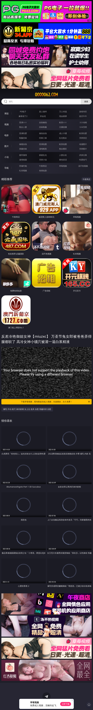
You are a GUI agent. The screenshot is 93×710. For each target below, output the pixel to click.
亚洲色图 (43, 144)
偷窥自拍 (23, 144)
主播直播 (63, 127)
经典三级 (43, 138)
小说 (6, 157)
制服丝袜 (23, 138)
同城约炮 (23, 166)
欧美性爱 (83, 133)
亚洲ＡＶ (23, 122)
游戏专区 (83, 111)
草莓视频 (63, 166)
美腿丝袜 (23, 148)
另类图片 (83, 148)
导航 (6, 167)
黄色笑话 (63, 159)
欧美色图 (63, 144)
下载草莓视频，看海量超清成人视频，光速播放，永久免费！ (55, 401)
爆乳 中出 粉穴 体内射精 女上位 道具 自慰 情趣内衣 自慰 (27, 409)
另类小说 (43, 159)
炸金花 (43, 116)
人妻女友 (63, 155)
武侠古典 (83, 155)
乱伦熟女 (63, 138)
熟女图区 (63, 148)
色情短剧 (43, 170)
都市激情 (23, 155)
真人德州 (43, 111)
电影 (6, 135)
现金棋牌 (63, 116)
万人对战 (63, 111)
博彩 (6, 113)
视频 (6, 124)
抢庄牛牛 (83, 116)
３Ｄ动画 (83, 122)
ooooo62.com (46, 94)
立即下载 (65, 704)
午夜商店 (43, 166)
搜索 (86, 101)
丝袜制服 (43, 127)
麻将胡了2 (23, 116)
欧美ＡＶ (63, 122)
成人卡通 (63, 133)
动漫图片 (83, 144)
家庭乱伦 (43, 155)
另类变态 (83, 138)
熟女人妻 (23, 127)
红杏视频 (23, 170)
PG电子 (23, 111)
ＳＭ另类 (83, 127)
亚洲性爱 (23, 133)
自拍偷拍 (43, 122)
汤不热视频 (83, 166)
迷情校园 (23, 159)
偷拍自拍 (43, 133)
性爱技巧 (83, 159)
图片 (6, 146)
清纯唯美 (43, 148)
